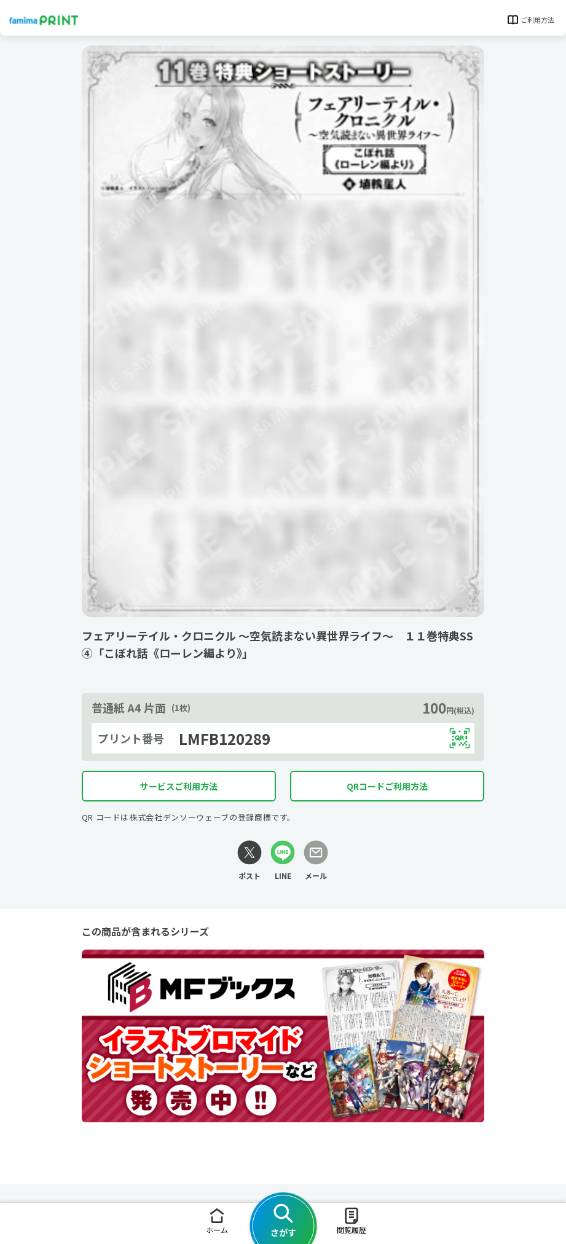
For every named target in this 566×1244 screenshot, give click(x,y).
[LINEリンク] (283, 860)
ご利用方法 (530, 19)
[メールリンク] (316, 860)
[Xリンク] (249, 860)
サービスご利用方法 (179, 786)
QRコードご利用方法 (387, 786)
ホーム (217, 1220)
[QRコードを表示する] (459, 738)
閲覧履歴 (351, 1220)
